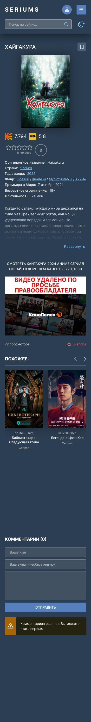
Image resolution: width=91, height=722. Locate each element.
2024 (31, 173)
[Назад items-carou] (75, 359)
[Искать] (66, 24)
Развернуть (74, 246)
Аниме (80, 179)
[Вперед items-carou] (85, 359)
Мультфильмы (60, 179)
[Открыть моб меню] (81, 10)
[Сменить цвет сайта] (81, 24)
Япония (26, 168)
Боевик (23, 179)
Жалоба (76, 344)
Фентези (39, 179)
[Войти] (67, 10)
